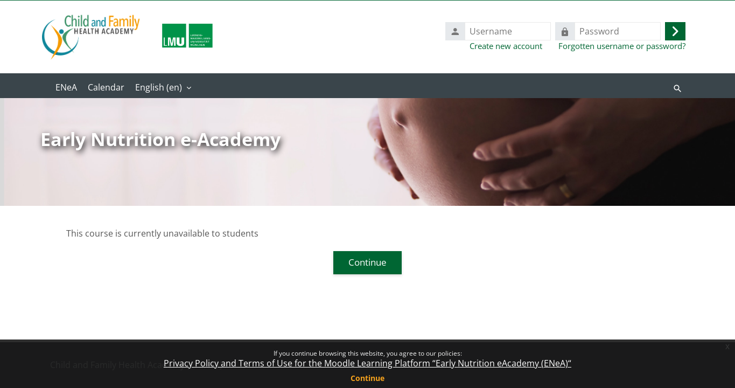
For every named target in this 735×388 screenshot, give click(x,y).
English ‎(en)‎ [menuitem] (158, 87)
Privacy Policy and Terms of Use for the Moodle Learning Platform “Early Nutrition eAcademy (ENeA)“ (367, 363)
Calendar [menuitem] (106, 87)
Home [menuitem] (66, 88)
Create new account (506, 46)
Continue (367, 378)
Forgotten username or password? (621, 46)
